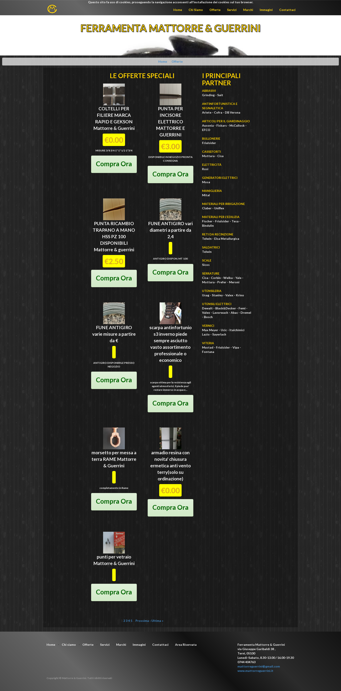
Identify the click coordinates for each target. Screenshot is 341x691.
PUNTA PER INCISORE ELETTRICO (170, 115)
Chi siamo (69, 644)
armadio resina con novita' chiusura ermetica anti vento (170, 459)
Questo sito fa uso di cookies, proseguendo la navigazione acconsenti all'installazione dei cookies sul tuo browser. (170, 2)
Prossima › (143, 620)
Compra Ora (114, 164)
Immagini (266, 10)
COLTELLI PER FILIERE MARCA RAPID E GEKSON (114, 115)
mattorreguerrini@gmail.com (258, 666)
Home (177, 10)
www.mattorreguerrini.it (255, 671)
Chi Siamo (196, 10)
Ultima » (157, 620)
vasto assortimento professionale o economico (170, 353)
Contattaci (287, 10)
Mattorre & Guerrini (114, 128)
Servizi (232, 10)
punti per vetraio (114, 556)
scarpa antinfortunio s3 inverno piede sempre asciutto (170, 334)
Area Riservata (186, 644)
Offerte (215, 10)
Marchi (248, 10)
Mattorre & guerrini (114, 249)
